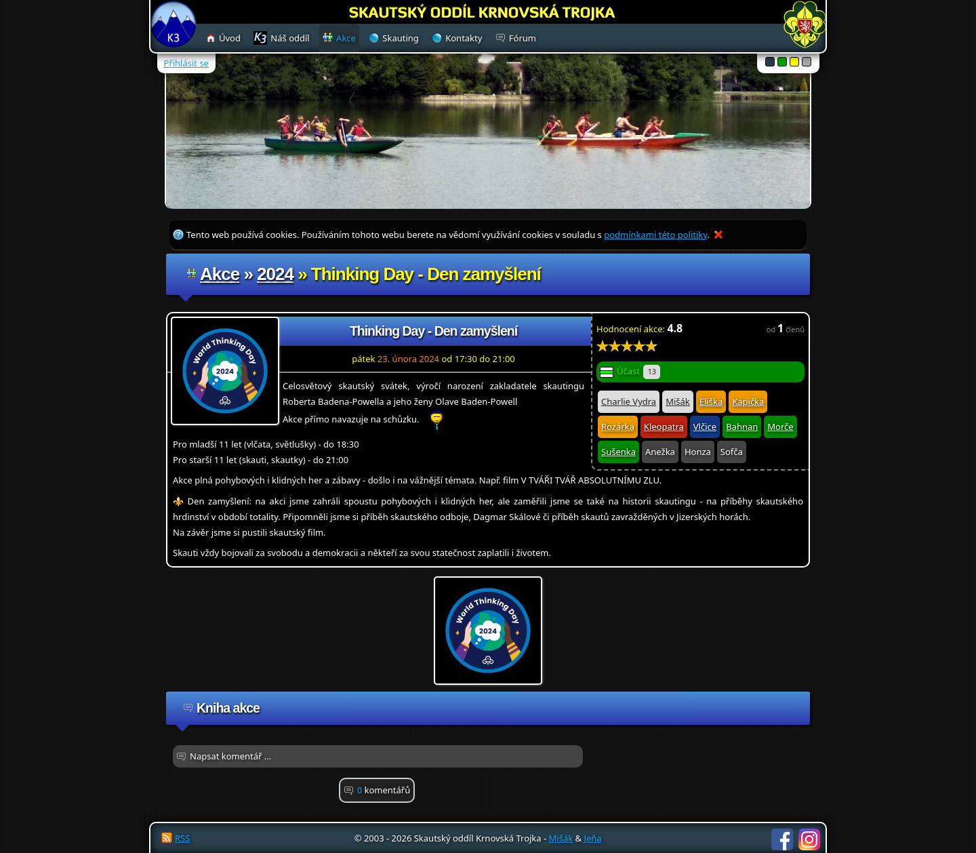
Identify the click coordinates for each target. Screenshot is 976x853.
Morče (780, 426)
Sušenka (618, 451)
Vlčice (704, 426)
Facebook (782, 839)
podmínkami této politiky (655, 235)
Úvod (230, 38)
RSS (182, 838)
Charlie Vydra (628, 401)
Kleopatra (664, 426)
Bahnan (742, 426)
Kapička (748, 401)
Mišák (678, 401)
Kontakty (463, 38)
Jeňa (592, 838)
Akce (219, 274)
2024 (275, 274)
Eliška (711, 401)
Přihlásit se (186, 63)
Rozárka (617, 426)
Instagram (809, 839)
